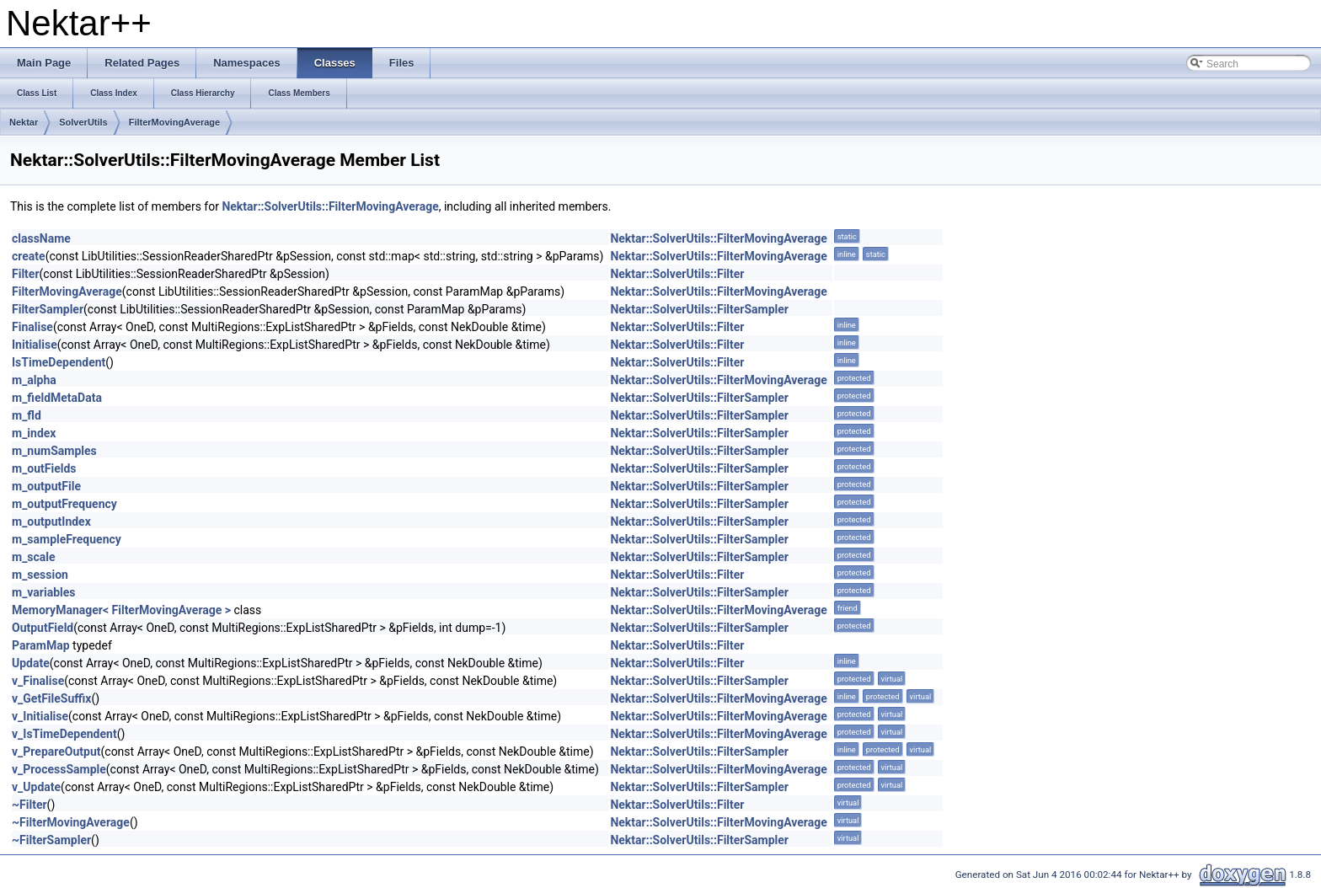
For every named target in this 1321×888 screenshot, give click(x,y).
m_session (40, 574)
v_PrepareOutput (56, 751)
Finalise (32, 327)
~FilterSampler (51, 840)
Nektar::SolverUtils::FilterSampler (699, 309)
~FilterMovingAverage (71, 822)
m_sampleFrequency (66, 539)
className (41, 238)
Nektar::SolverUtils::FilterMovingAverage (330, 206)
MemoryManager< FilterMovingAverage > (121, 610)
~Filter (29, 804)
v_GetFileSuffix (51, 698)
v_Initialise (40, 716)
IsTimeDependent (58, 362)
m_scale (34, 557)
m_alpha (34, 380)
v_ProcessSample (59, 769)
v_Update (36, 787)
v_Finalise (38, 680)
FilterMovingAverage (174, 122)
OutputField (42, 627)
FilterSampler (47, 309)
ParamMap (41, 645)
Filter (26, 274)
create (28, 256)
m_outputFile (46, 486)
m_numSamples (54, 450)
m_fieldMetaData (57, 397)
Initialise (34, 344)
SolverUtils (83, 122)
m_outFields (44, 468)
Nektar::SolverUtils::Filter (677, 274)
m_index (34, 433)
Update (31, 663)
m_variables (44, 592)
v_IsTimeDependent (64, 734)
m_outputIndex (51, 521)
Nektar (23, 122)
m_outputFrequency (64, 504)
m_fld (26, 415)
